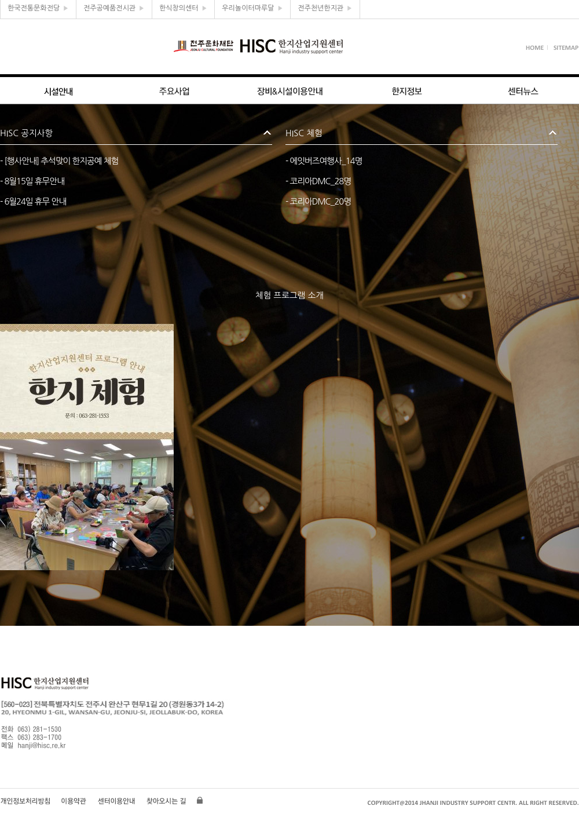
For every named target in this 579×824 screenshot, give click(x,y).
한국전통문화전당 (38, 8)
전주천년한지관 (325, 8)
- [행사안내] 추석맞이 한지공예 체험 (59, 160)
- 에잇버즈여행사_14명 (323, 160)
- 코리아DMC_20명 (318, 201)
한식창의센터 (183, 8)
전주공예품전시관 (114, 8)
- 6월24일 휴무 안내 (33, 201)
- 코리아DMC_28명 (318, 181)
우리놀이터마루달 (252, 8)
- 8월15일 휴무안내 (32, 181)
